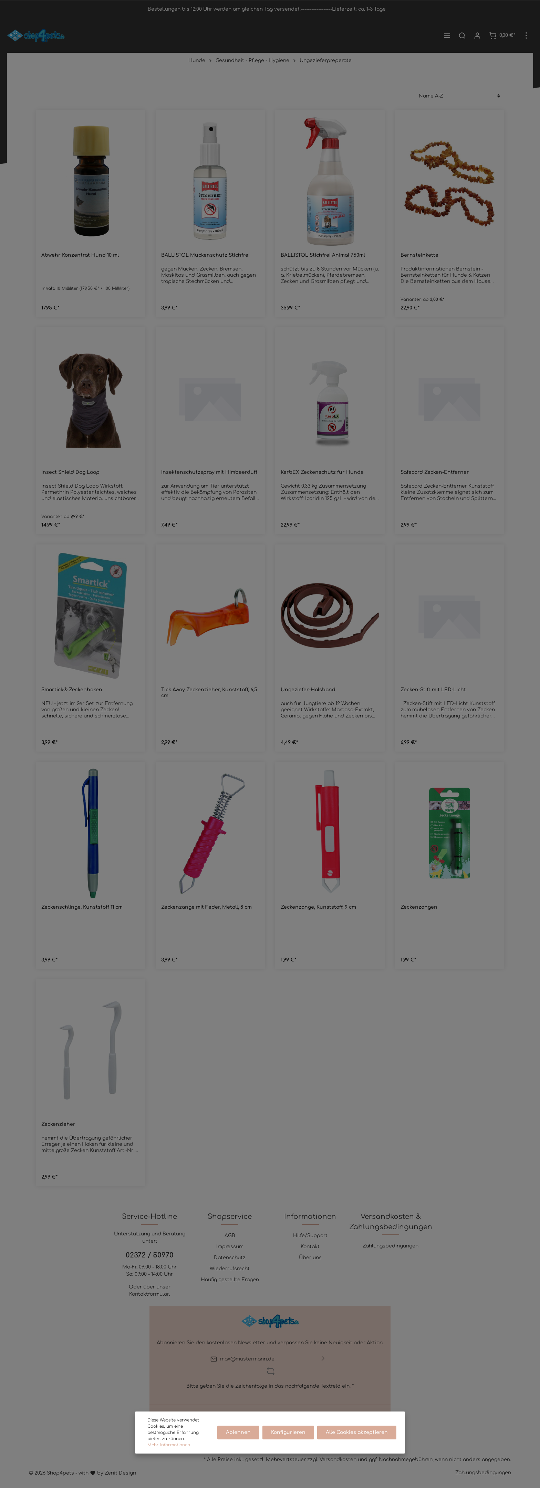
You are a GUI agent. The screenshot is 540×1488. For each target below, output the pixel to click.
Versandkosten (338, 1459)
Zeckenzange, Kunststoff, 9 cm (318, 907)
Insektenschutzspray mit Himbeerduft (209, 472)
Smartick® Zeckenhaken (71, 689)
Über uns (310, 1257)
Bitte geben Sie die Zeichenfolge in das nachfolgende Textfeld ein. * (270, 1386)
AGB (230, 1235)
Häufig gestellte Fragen (230, 1279)
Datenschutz (230, 1257)
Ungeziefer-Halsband (308, 689)
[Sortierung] (459, 96)
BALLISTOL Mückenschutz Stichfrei (205, 255)
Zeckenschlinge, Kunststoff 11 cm (82, 907)
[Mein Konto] (477, 35)
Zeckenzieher (58, 1124)
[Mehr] (526, 35)
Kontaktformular (149, 1294)
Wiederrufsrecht (230, 1268)
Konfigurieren (289, 1432)
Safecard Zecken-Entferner (435, 472)
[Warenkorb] (502, 35)
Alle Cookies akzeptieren (357, 1432)
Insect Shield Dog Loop (70, 472)
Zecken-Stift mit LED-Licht (433, 689)
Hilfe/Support (310, 1235)
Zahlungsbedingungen (390, 1246)
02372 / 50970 (150, 1255)
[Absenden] (323, 1359)
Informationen (310, 1217)
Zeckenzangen (419, 907)
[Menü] (447, 35)
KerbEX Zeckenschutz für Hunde (322, 472)
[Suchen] (462, 35)
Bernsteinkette (419, 255)
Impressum (229, 1246)
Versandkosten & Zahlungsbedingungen (390, 1222)
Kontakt (310, 1246)
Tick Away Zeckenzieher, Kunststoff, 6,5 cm (209, 693)
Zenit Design (120, 1473)
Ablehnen (239, 1432)
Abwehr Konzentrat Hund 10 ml (80, 255)
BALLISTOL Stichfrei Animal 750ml (323, 255)
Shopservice (230, 1217)
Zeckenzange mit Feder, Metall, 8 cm (206, 907)
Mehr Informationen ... (171, 1445)
